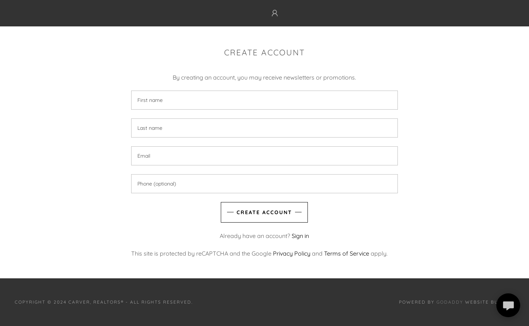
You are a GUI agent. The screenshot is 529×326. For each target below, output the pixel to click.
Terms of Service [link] (346, 253)
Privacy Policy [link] (291, 253)
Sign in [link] (300, 235)
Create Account (264, 212)
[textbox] (264, 100)
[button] (274, 13)
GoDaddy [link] (449, 302)
